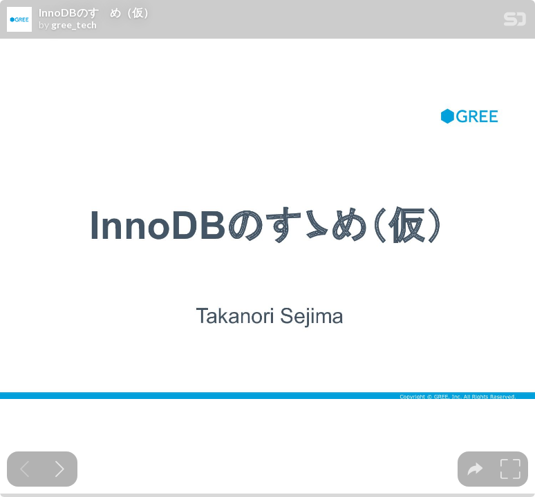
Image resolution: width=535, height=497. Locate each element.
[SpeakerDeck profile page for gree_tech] (19, 20)
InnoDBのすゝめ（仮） (96, 12)
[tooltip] (475, 469)
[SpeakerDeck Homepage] (515, 21)
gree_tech (74, 25)
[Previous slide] (24, 469)
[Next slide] (59, 469)
